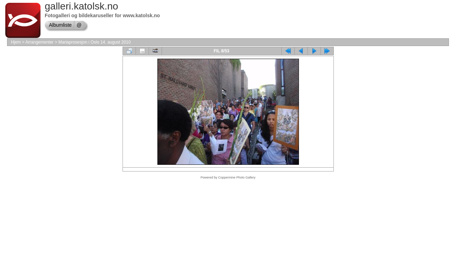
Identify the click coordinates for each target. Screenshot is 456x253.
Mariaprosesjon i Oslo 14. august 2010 (94, 42)
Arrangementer (39, 42)
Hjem (16, 42)
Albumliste (60, 25)
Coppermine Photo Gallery (236, 177)
